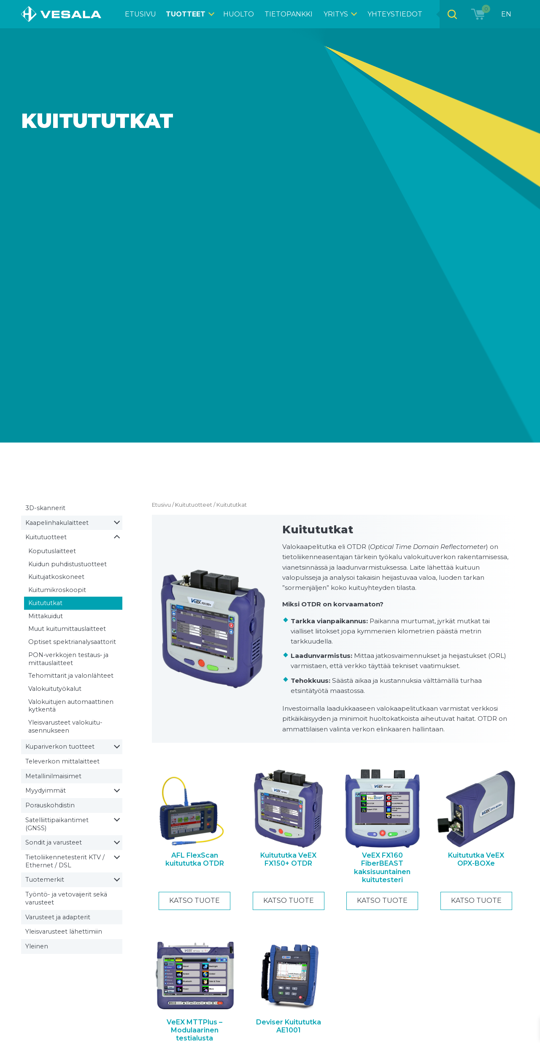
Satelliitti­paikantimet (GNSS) (57, 824)
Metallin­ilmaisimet (53, 776)
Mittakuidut (45, 616)
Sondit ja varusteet (53, 842)
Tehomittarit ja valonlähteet (70, 675)
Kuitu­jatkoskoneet (56, 577)
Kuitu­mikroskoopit (57, 590)
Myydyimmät (45, 790)
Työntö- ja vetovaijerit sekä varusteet (66, 898)
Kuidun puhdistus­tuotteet (67, 564)
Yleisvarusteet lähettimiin (63, 931)
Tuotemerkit (44, 879)
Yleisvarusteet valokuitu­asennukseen (65, 726)
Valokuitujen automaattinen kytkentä (70, 706)
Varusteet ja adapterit (57, 917)
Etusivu (161, 504)
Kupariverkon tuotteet (59, 746)
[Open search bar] (451, 14)
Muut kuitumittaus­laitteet (67, 629)
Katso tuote (194, 900)
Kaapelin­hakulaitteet (57, 523)
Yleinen (36, 946)
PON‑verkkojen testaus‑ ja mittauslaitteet (68, 659)
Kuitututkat (45, 603)
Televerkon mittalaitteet (62, 761)
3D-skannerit (45, 508)
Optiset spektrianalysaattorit (72, 642)
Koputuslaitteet (52, 551)
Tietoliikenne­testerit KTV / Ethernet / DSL (65, 861)
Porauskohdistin (50, 805)
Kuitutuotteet (46, 537)
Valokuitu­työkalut (54, 689)
